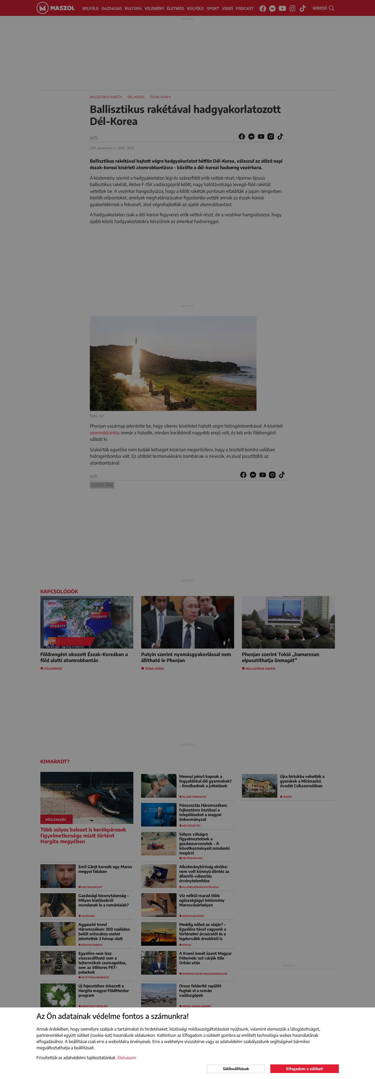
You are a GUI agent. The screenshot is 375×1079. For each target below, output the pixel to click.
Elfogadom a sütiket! (304, 1069)
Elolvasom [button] (126, 1057)
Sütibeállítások (236, 1069)
